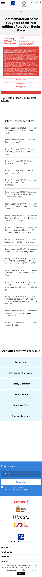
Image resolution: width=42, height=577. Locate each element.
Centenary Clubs (21, 405)
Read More (31, 570)
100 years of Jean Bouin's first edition (18, 99)
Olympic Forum (21, 394)
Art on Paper (21, 362)
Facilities (5, 557)
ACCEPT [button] (21, 573)
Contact (5, 561)
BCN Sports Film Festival (21, 373)
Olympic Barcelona (21, 416)
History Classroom (21, 383)
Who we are (6, 547)
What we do (6, 552)
